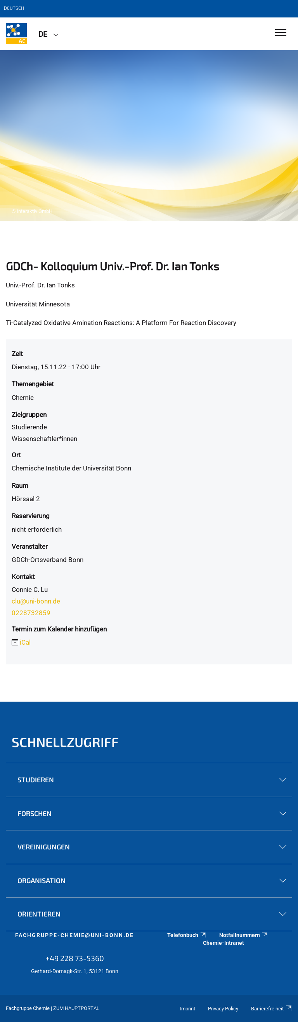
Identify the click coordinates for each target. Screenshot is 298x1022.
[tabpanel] (149, 135)
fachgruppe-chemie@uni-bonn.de (74, 935)
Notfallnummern (243, 935)
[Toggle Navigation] (280, 33)
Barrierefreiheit (271, 1009)
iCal (25, 642)
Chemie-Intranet (223, 943)
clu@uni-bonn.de (36, 601)
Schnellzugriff (65, 742)
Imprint (187, 1009)
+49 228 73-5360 (74, 958)
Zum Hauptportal (76, 1008)
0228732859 (31, 613)
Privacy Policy (223, 1009)
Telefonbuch (186, 935)
